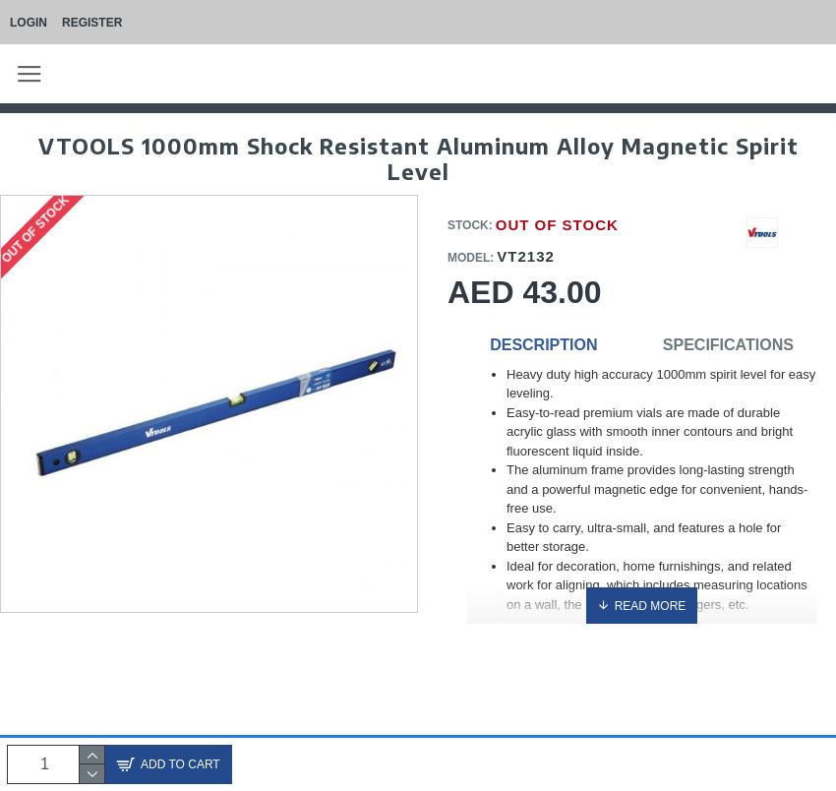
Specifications (728, 344)
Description (543, 344)
